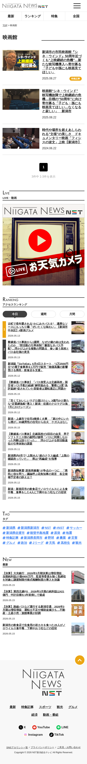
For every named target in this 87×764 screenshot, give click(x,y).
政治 (24, 543)
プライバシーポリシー (42, 747)
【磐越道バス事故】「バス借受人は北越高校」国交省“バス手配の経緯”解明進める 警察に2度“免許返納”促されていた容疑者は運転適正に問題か (38, 385)
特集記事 (75, 78)
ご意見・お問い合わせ (69, 747)
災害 (74, 538)
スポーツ (45, 707)
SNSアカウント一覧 (17, 747)
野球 (51, 538)
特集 (54, 16)
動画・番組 (50, 715)
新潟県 (10, 528)
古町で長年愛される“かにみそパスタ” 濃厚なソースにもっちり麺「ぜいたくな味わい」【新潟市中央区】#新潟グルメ (38, 327)
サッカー (76, 528)
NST (48, 528)
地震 (69, 533)
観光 (78, 543)
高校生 (65, 543)
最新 (11, 16)
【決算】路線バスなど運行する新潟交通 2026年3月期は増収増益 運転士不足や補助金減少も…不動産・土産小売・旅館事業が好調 (34, 610)
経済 (34, 715)
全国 (76, 16)
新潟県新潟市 (30, 528)
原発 (57, 533)
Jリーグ (37, 543)
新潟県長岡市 (33, 538)
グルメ (10, 543)
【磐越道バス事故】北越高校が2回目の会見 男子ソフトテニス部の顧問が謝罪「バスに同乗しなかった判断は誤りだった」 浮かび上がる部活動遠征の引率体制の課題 (38, 439)
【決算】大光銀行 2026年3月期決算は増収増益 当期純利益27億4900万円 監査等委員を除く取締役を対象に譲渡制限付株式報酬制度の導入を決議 (34, 576)
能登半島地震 (39, 533)
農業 (63, 538)
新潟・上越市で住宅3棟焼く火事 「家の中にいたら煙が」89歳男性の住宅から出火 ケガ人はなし (38, 420)
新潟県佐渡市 (15, 533)
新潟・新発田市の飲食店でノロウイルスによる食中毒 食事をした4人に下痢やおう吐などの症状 (38, 491)
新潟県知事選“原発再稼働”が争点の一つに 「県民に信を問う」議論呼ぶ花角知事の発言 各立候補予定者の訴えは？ (38, 474)
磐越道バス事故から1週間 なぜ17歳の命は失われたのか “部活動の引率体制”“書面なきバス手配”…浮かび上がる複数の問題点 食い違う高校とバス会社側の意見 (38, 347)
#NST (60, 528)
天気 (52, 543)
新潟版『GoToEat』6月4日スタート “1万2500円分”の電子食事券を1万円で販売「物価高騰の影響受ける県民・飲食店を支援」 (38, 367)
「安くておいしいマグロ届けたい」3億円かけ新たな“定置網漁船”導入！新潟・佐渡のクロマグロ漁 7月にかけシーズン (39, 404)
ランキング (32, 16)
